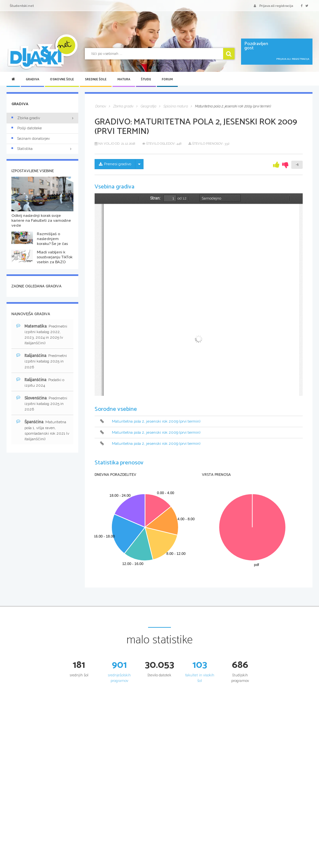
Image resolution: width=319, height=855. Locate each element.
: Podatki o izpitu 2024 (40, 382)
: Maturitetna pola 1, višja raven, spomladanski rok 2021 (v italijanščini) (42, 430)
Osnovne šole (62, 79)
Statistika (42, 149)
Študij (146, 79)
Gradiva (32, 79)
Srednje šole (96, 79)
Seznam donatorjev (30, 139)
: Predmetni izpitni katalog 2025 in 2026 (41, 361)
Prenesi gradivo (115, 164)
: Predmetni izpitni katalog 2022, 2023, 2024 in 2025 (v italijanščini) (41, 334)
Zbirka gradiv (25, 118)
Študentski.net (22, 6)
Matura (123, 79)
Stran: (155, 198)
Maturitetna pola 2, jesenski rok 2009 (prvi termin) (156, 421)
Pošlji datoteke (26, 128)
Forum (167, 79)
